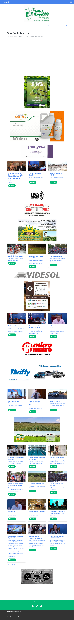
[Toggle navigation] (71, 2)
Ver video (11, 185)
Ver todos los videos (12, 564)
